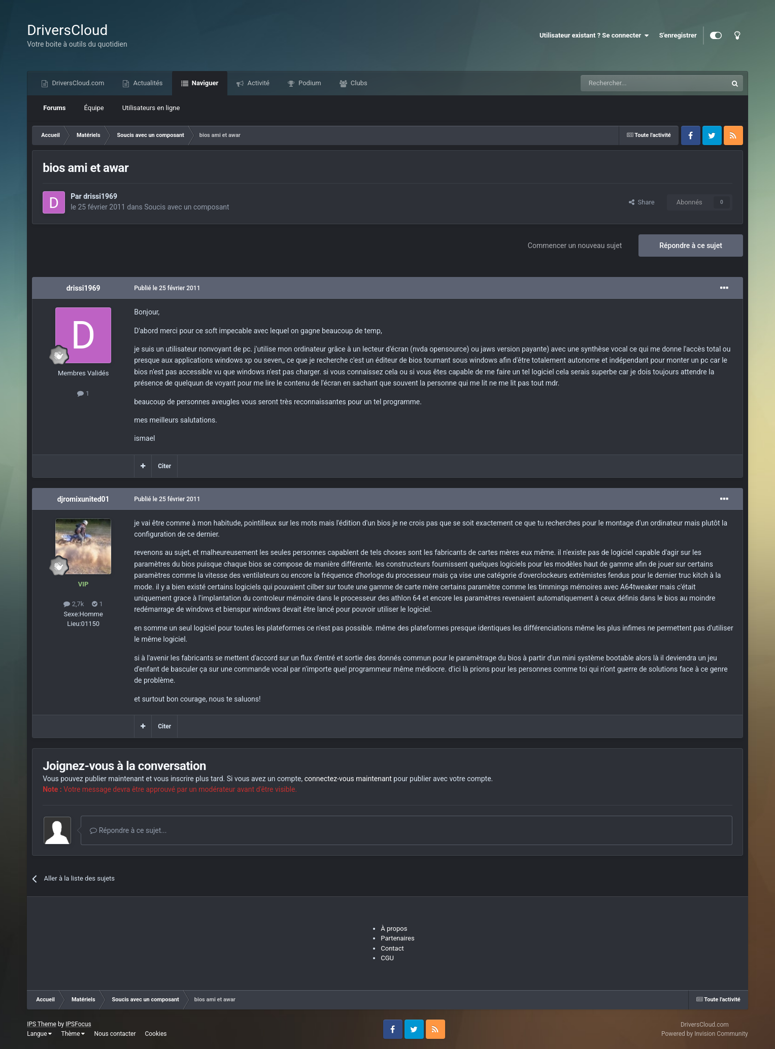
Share (642, 202)
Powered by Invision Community (704, 1033)
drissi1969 (100, 196)
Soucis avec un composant (186, 207)
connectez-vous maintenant (348, 779)
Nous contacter (115, 1033)
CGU (387, 958)
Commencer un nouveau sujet (575, 245)
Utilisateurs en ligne (151, 108)
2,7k (73, 604)
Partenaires (397, 938)
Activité (257, 83)
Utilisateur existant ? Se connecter (594, 35)
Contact (392, 948)
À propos (394, 928)
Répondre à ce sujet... (128, 830)
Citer (164, 466)
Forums (54, 108)
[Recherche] (633, 83)
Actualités (146, 83)
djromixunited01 (83, 499)
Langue (39, 1033)
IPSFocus (78, 1024)
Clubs (358, 83)
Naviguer (204, 83)
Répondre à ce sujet (690, 245)
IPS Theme (41, 1024)
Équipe (94, 108)
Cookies (155, 1033)
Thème (73, 1033)
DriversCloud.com (77, 83)
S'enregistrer (678, 35)
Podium (309, 83)
